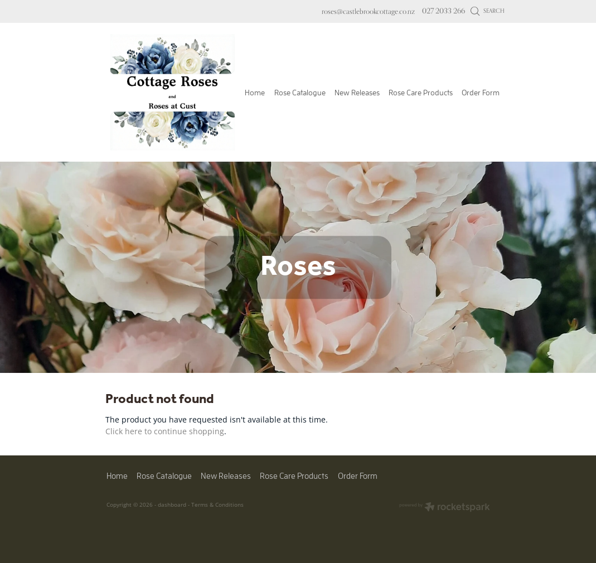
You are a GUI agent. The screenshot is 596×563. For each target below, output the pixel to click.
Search (488, 10)
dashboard (172, 504)
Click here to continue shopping (164, 431)
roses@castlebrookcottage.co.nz (368, 10)
